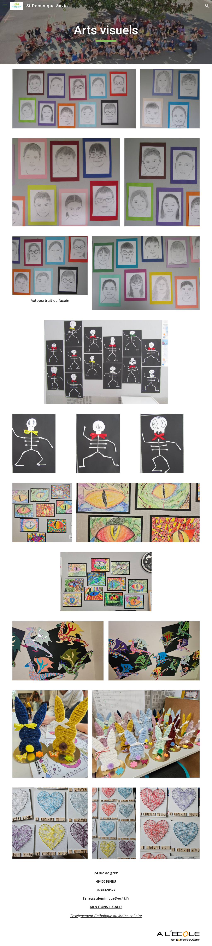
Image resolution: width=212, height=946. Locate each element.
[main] (105, 32)
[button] (5, 5)
